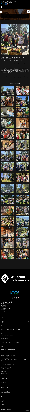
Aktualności (19, 61)
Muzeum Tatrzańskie (5, 61)
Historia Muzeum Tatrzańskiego (7, 336)
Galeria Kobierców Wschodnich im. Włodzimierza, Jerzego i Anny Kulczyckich (13, 361)
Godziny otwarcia (4, 392)
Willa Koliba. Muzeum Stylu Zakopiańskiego (9, 356)
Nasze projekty (4, 337)
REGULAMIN (3, 405)
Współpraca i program (5, 348)
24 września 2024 (12, 61)
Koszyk (2, 402)
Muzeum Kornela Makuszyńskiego (7, 365)
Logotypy (2, 331)
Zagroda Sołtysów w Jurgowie (7, 369)
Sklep (2, 399)
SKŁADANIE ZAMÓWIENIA (5, 403)
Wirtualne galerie (4, 385)
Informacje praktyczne (5, 393)
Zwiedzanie (3, 324)
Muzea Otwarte (4, 340)
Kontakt (2, 326)
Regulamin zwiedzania (5, 394)
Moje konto (3, 401)
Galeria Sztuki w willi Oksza (6, 362)
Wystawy (2, 323)
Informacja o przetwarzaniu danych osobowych (10, 330)
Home (2, 320)
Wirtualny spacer (4, 381)
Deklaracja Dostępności (5, 327)
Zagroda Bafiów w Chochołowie (7, 366)
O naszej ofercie (4, 374)
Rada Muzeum (3, 344)
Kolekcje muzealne (4, 339)
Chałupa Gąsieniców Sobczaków (7, 357)
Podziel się (2, 263)
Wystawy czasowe (4, 383)
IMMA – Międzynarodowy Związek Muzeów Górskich (10, 328)
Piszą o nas (3, 347)
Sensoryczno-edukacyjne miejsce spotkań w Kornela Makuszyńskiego (14, 375)
